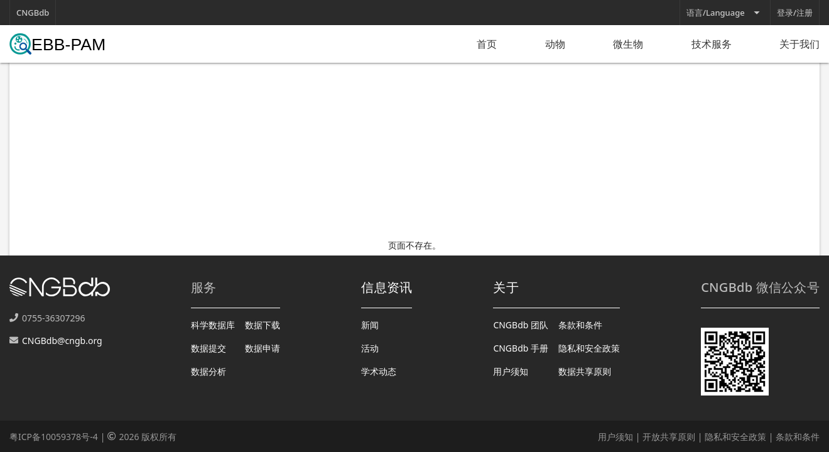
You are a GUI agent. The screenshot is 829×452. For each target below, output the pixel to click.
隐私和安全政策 (589, 348)
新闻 (370, 325)
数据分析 (208, 371)
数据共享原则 (584, 371)
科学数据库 (213, 325)
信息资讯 (386, 287)
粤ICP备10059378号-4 (53, 437)
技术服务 (711, 44)
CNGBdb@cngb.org (62, 341)
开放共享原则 (668, 437)
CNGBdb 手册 (520, 348)
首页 (487, 44)
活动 (370, 348)
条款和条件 (580, 325)
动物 (555, 44)
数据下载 (262, 325)
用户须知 (510, 371)
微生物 (628, 44)
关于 (506, 287)
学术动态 (378, 371)
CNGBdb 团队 (520, 325)
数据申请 (262, 348)
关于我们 (799, 44)
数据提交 (208, 348)
